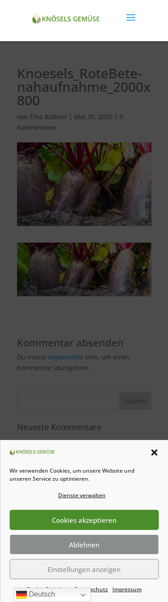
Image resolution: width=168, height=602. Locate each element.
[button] (154, 452)
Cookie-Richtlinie (48, 589)
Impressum (127, 589)
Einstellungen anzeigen (84, 569)
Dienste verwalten (82, 495)
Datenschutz (91, 589)
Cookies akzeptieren (84, 520)
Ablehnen (84, 544)
